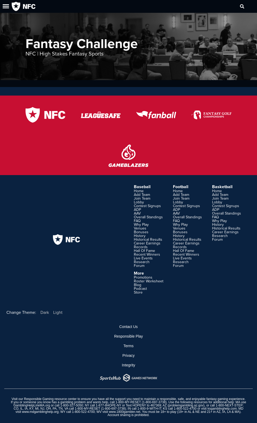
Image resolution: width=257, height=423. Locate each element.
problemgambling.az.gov (186, 405)
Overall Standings (148, 217)
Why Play (141, 224)
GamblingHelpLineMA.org (32, 405)
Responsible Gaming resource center (50, 399)
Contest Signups (147, 205)
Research (142, 261)
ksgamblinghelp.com (222, 408)
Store (138, 292)
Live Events (143, 258)
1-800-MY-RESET (128, 402)
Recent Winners (147, 254)
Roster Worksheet (148, 281)
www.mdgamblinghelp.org (40, 412)
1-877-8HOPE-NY (108, 405)
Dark (44, 312)
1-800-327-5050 (71, 405)
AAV (137, 213)
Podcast (140, 288)
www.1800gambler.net (124, 412)
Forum (139, 265)
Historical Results (148, 239)
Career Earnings (147, 243)
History (140, 235)
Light (58, 312)
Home (139, 190)
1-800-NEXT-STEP (229, 405)
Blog (137, 284)
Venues (140, 228)
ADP (137, 209)
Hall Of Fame (144, 250)
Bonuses (141, 232)
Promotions (143, 277)
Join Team (142, 198)
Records (141, 247)
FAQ (137, 220)
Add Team (142, 194)
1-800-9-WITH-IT (149, 408)
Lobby (139, 202)
